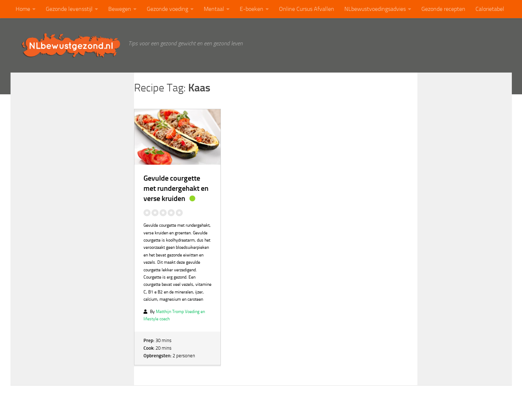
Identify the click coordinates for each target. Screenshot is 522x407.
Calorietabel (490, 8)
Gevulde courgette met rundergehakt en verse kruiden (176, 188)
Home (23, 8)
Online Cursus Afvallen (306, 8)
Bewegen (119, 8)
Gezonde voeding (167, 8)
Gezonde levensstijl (69, 8)
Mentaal (214, 8)
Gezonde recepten (443, 8)
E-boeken (251, 8)
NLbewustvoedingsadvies (375, 8)
